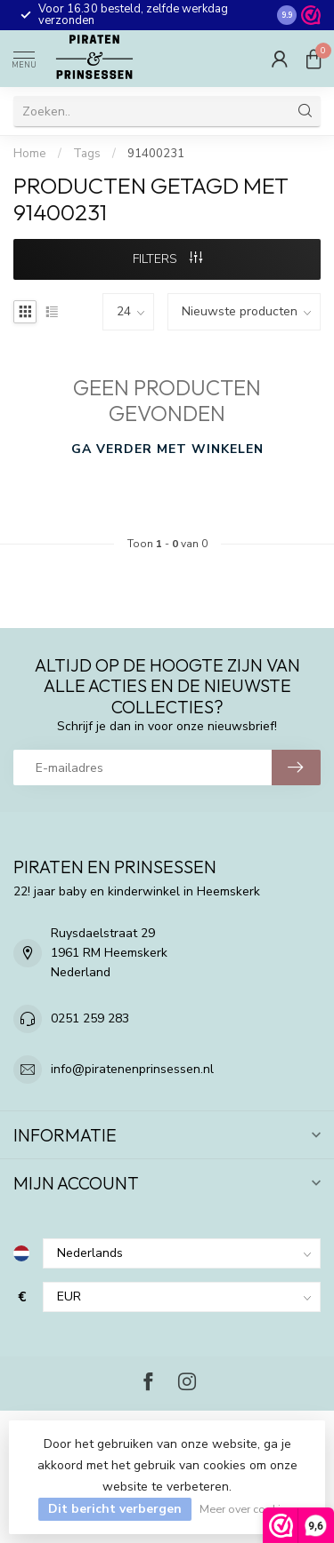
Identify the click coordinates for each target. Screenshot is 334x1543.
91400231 (155, 154)
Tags (87, 154)
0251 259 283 (90, 1018)
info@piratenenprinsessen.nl (132, 1069)
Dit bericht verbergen (115, 1508)
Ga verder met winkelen (167, 449)
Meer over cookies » (250, 1508)
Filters (167, 259)
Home (29, 154)
